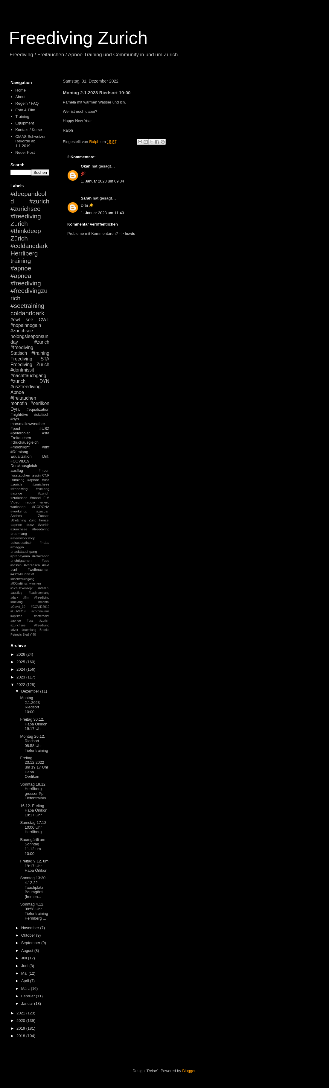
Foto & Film (25, 110)
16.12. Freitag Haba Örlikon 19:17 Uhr (33, 810)
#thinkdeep (25, 230)
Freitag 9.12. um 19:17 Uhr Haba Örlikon (34, 866)
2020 (21, 1020)
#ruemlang (29, 630)
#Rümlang (19, 452)
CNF (45, 475)
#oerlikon (40, 403)
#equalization (37, 409)
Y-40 (33, 634)
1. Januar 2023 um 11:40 (102, 213)
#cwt (15, 319)
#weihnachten (38, 569)
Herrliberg (24, 253)
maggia (29, 502)
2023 (21, 677)
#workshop (19, 511)
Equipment (24, 123)
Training (22, 116)
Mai (25, 973)
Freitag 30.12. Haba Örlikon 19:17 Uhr (33, 724)
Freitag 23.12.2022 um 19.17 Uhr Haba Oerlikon (34, 767)
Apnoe (17, 392)
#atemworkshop (22, 538)
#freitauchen (23, 398)
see (29, 319)
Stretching (18, 520)
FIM (46, 498)
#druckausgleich (24, 442)
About (20, 97)
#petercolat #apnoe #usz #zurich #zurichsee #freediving (29, 620)
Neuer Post (25, 152)
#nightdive (19, 414)
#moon (44, 470)
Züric (32, 520)
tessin (36, 475)
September (31, 943)
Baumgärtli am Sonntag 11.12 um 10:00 (32, 846)
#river (14, 630)
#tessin (16, 565)
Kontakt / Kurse (28, 129)
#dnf (45, 447)
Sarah (86, 198)
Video (14, 502)
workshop (17, 507)
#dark (14, 597)
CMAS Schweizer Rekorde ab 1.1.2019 (30, 141)
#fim (26, 597)
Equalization (21, 456)
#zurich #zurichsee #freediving (29, 209)
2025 (21, 662)
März (26, 988)
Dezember (30, 691)
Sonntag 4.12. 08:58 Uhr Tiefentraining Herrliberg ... (34, 911)
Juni (25, 966)
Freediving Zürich (29, 364)
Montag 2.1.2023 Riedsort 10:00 (30, 705)
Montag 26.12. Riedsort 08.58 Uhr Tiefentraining (34, 743)
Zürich (19, 238)
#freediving (25, 283)
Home (20, 90)
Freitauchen (20, 438)
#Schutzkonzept (21, 588)
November (30, 928)
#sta (45, 433)
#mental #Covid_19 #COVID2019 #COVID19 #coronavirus (29, 606)
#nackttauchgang (23, 551)
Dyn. (15, 409)
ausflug (16, 470)
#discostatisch (21, 542)
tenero (44, 502)
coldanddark (27, 313)
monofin (18, 403)
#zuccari (42, 511)
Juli (24, 958)
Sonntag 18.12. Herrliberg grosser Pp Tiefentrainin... (34, 791)
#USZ (44, 428)
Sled (25, 634)
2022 (21, 684)
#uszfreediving (25, 386)
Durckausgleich (23, 465)
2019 (21, 1028)
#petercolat (20, 433)
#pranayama (20, 556)
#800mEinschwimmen (25, 583)
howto (130, 233)
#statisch (41, 414)
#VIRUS (43, 588)
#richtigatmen (20, 560)
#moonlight (20, 447)
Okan (86, 166)
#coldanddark (29, 245)
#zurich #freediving (29, 345)
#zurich (17, 381)
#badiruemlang (39, 592)
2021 (21, 1013)
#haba (44, 542)
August (27, 950)
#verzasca (32, 565)
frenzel (44, 520)
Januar (27, 1003)
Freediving (21, 358)
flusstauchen (20, 475)
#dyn (14, 419)
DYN (44, 381)
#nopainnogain (25, 325)
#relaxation (40, 556)
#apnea (20, 275)
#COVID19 (19, 461)
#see (45, 560)
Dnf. (45, 456)
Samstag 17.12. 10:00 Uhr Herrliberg (33, 827)
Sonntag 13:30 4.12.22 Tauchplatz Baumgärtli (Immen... (32, 887)
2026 (21, 654)
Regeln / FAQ (27, 103)
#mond (35, 498)
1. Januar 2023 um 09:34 (102, 181)
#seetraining (27, 305)
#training (40, 353)
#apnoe (20, 268)
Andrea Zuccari (29, 516)
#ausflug (16, 592)
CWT (44, 319)
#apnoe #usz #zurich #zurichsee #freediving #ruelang (29, 484)
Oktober (28, 935)
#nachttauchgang (28, 375)
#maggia (17, 547)
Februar (28, 996)
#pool (15, 428)
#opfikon (16, 616)
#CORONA (40, 507)
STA (45, 358)
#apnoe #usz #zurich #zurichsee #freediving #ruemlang (29, 529)
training (20, 260)
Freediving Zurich (78, 38)
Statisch (18, 353)
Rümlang (17, 480)
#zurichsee (21, 330)
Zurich (19, 223)
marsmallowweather (27, 423)
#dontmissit (22, 369)
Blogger (188, 1071)
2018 (21, 1036)
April (25, 981)
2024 (21, 669)
